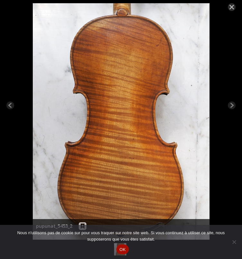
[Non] (234, 242)
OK (123, 249)
